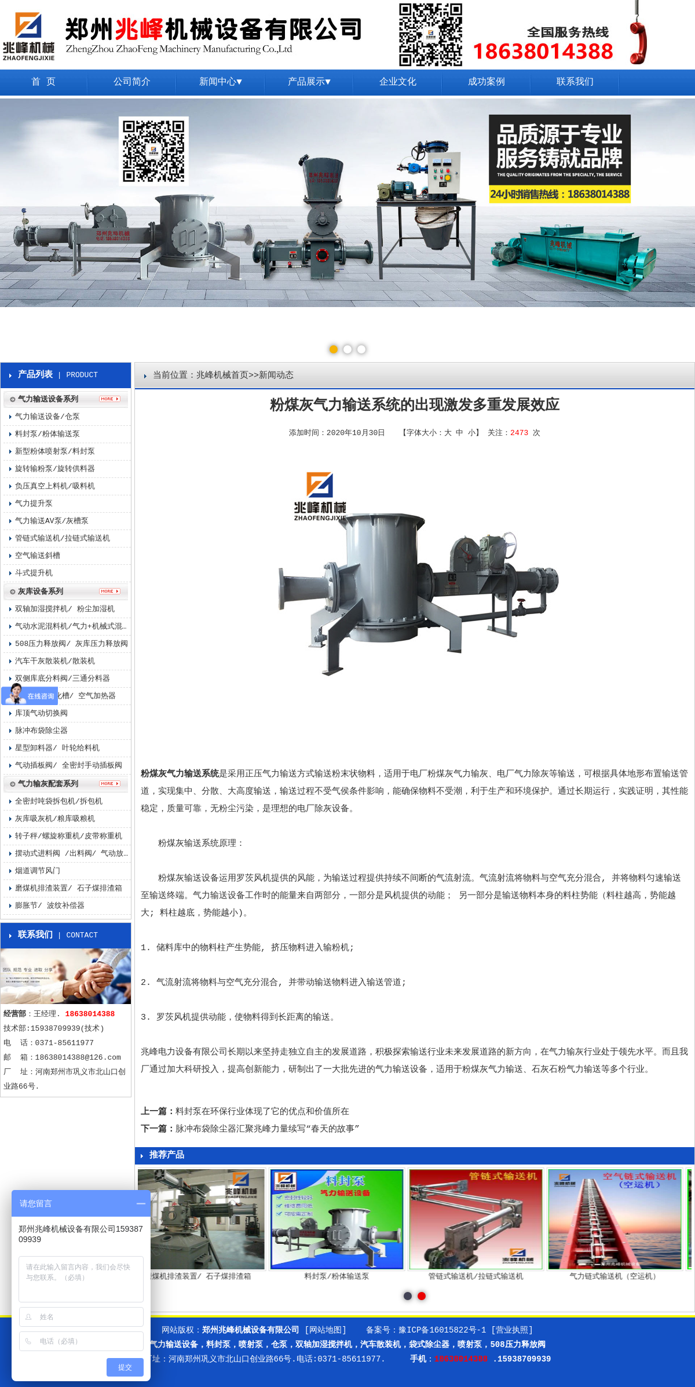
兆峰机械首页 (222, 376)
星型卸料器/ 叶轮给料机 (57, 748)
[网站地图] (326, 1330)
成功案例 (486, 82)
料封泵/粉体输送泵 (47, 434)
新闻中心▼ (220, 82)
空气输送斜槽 (37, 556)
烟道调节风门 (37, 871)
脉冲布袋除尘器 (41, 731)
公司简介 (132, 82)
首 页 (43, 82)
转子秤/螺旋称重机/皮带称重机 (68, 836)
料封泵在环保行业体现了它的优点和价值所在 (262, 1112)
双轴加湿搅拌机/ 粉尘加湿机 (65, 609)
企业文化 (397, 82)
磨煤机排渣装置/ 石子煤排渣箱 (68, 888)
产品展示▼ (309, 82)
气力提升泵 (34, 503)
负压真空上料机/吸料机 (55, 486)
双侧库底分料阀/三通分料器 (62, 678)
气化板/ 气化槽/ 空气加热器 (65, 696)
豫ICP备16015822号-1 (442, 1330)
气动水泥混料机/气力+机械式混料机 (73, 626)
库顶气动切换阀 (41, 713)
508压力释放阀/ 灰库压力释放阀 (71, 644)
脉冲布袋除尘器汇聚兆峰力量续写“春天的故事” (267, 1129)
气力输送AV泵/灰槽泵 (52, 521)
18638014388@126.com (78, 1057)
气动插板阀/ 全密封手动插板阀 (68, 765)
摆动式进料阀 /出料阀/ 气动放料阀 (73, 853)
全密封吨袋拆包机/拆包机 (59, 801)
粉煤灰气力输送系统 (180, 774)
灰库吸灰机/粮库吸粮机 (55, 819)
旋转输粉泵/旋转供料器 (55, 469)
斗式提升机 (34, 573)
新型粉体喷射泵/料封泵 (55, 451)
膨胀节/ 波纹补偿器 (50, 905)
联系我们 (575, 82)
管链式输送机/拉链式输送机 (62, 538)
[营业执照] (512, 1330)
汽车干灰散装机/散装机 (55, 661)
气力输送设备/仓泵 (47, 417)
